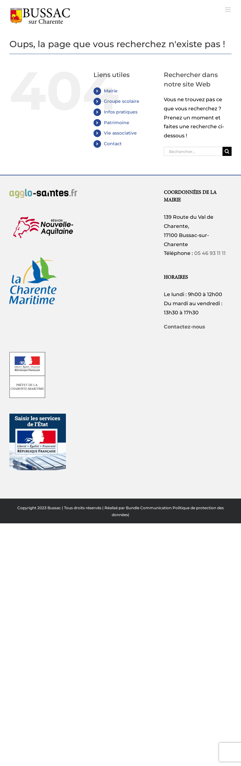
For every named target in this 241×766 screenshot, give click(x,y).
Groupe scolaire (121, 101)
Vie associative (120, 133)
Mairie (111, 91)
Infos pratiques (120, 112)
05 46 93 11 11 (210, 253)
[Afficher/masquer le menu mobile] (228, 9)
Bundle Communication (149, 507)
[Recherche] (227, 151)
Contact (113, 143)
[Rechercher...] (193, 151)
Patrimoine (116, 122)
